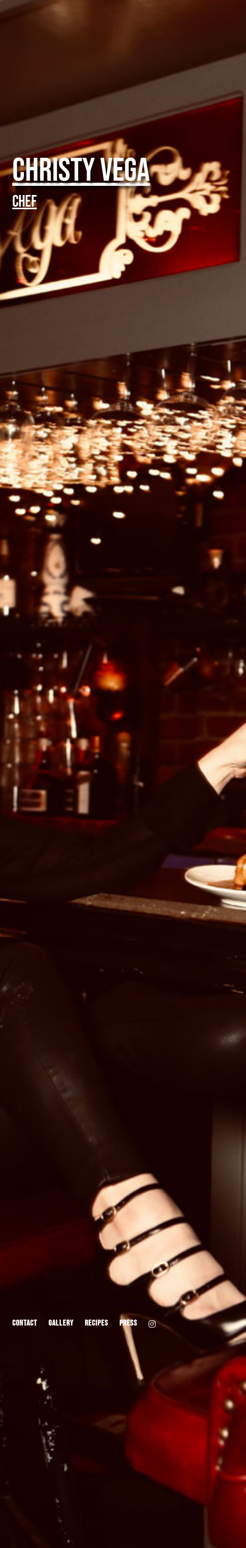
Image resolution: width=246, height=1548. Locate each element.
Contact (24, 1324)
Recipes (96, 1324)
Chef (24, 202)
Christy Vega (81, 170)
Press (128, 1324)
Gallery (60, 1324)
